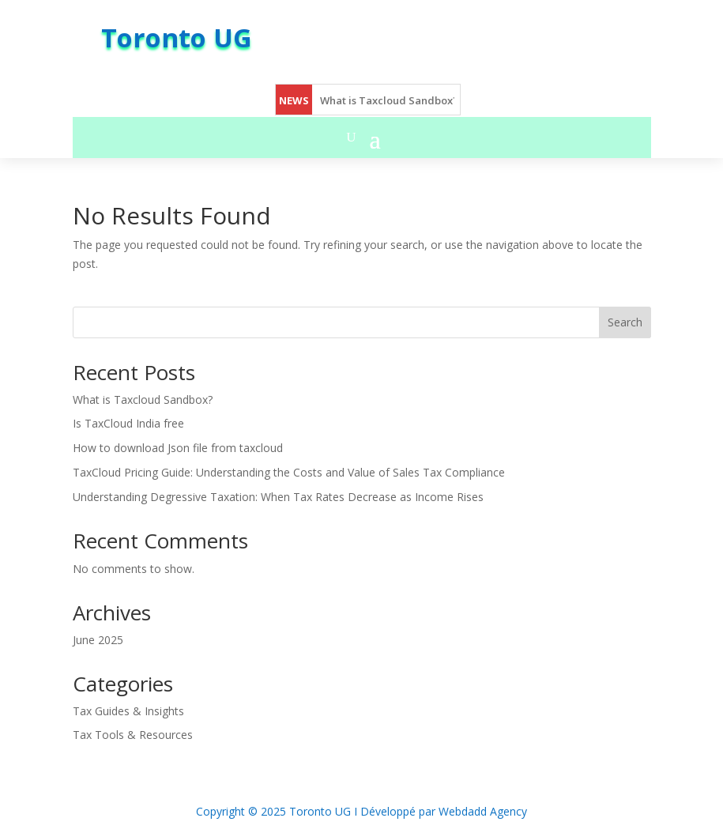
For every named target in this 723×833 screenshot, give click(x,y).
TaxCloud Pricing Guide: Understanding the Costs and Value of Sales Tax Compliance (289, 472)
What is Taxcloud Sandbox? (389, 100)
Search (625, 322)
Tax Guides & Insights (128, 710)
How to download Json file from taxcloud (178, 447)
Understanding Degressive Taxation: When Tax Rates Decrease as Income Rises (278, 496)
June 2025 (98, 639)
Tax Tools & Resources (133, 734)
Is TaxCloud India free (128, 423)
